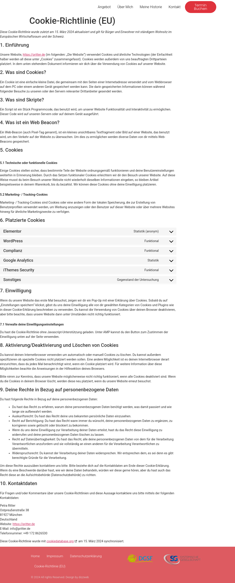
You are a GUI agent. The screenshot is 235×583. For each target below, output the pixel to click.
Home (35, 556)
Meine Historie (151, 7)
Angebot (104, 7)
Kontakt (175, 7)
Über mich (125, 7)
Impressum (55, 556)
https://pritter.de (34, 54)
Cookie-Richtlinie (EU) (49, 566)
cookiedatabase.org (60, 541)
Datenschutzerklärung (86, 556)
